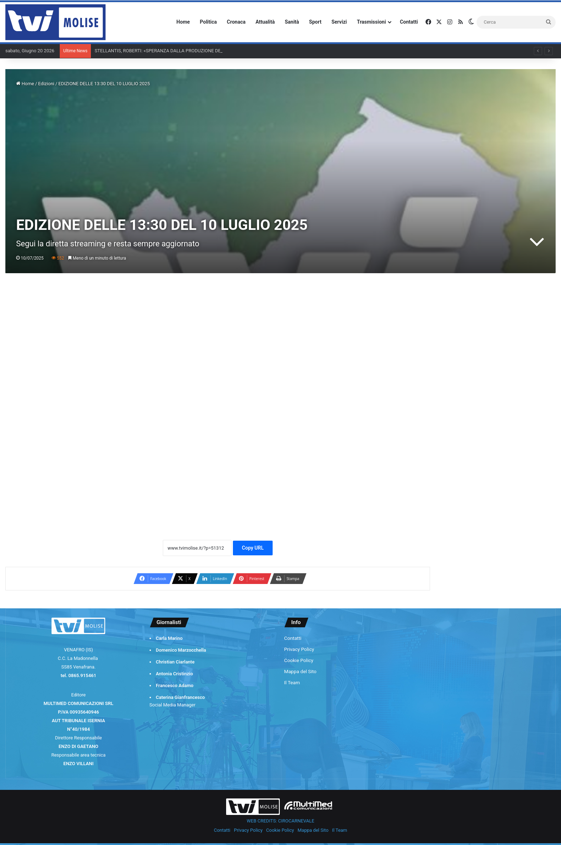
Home (183, 22)
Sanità (292, 22)
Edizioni (46, 83)
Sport (315, 22)
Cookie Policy (298, 660)
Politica (208, 22)
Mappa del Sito (300, 671)
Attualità (265, 22)
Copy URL (253, 548)
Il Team (292, 682)
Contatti (409, 22)
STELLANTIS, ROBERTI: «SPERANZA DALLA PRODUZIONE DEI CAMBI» (166, 50)
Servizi (339, 22)
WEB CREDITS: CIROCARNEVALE (280, 821)
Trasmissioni (371, 22)
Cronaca (236, 22)
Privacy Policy (299, 649)
